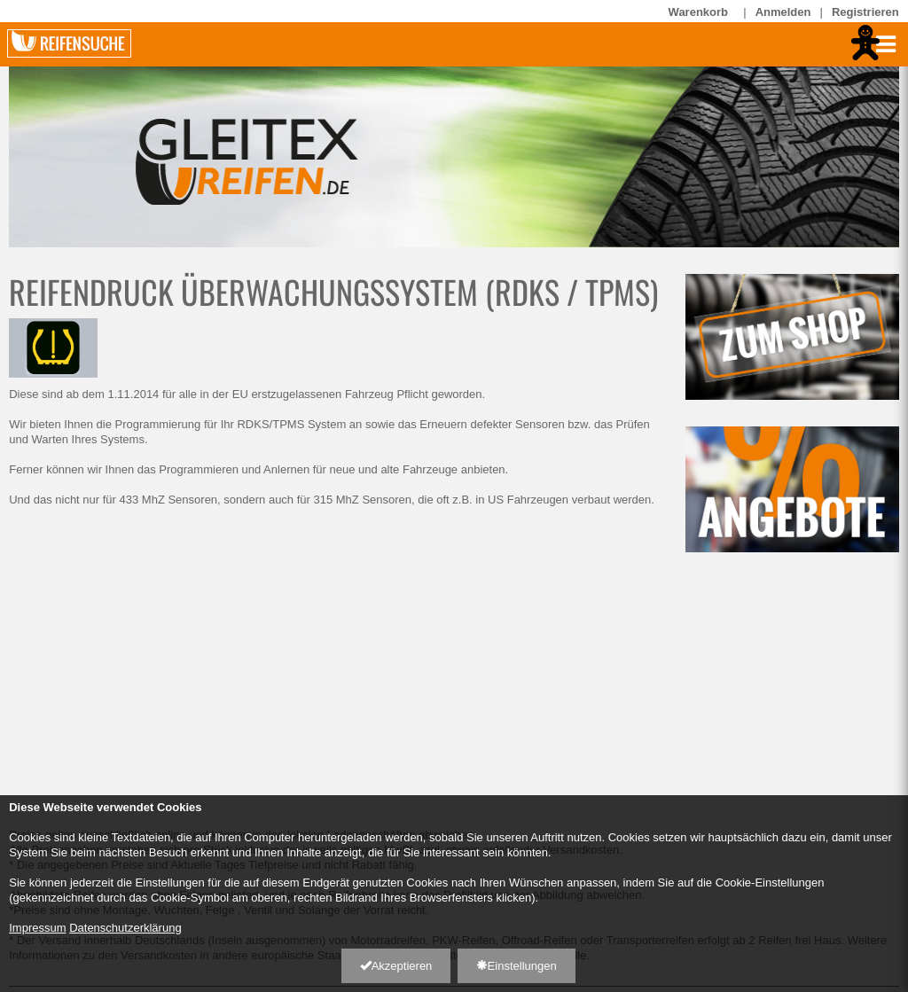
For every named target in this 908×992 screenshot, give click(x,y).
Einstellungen (516, 965)
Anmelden (783, 12)
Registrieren (865, 12)
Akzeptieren (396, 965)
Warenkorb (702, 11)
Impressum (37, 927)
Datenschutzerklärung (125, 927)
